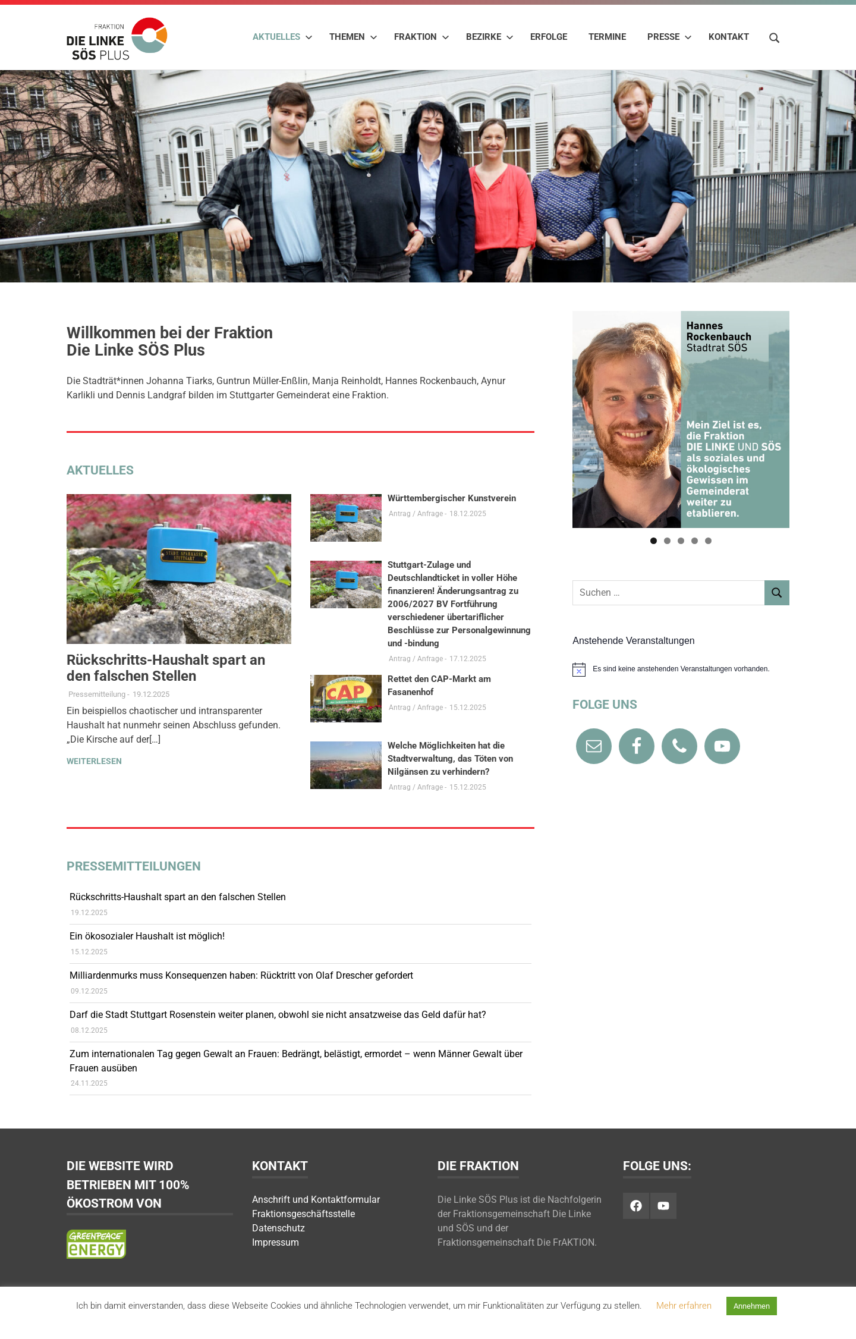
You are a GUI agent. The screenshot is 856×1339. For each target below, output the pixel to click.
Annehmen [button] (752, 1306)
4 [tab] (694, 541)
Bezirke (490, 37)
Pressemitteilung (96, 694)
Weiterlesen (94, 761)
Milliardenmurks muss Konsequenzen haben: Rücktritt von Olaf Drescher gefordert (241, 975)
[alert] (680, 669)
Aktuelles (283, 37)
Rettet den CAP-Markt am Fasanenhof (439, 685)
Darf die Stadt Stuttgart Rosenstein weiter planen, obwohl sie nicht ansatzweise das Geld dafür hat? (278, 1014)
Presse (669, 37)
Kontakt (729, 37)
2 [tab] (667, 541)
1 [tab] (653, 541)
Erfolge (548, 37)
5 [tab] (708, 541)
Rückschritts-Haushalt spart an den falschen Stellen (166, 668)
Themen (353, 37)
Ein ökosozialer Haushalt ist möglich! (147, 936)
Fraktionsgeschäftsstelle (303, 1213)
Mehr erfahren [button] (684, 1305)
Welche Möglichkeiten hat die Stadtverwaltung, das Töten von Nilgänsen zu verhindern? (450, 758)
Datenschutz (278, 1228)
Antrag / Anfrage (416, 514)
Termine (607, 37)
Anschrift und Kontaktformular (316, 1199)
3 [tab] (681, 541)
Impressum (275, 1242)
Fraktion (421, 37)
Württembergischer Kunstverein (452, 498)
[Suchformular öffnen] (774, 36)
